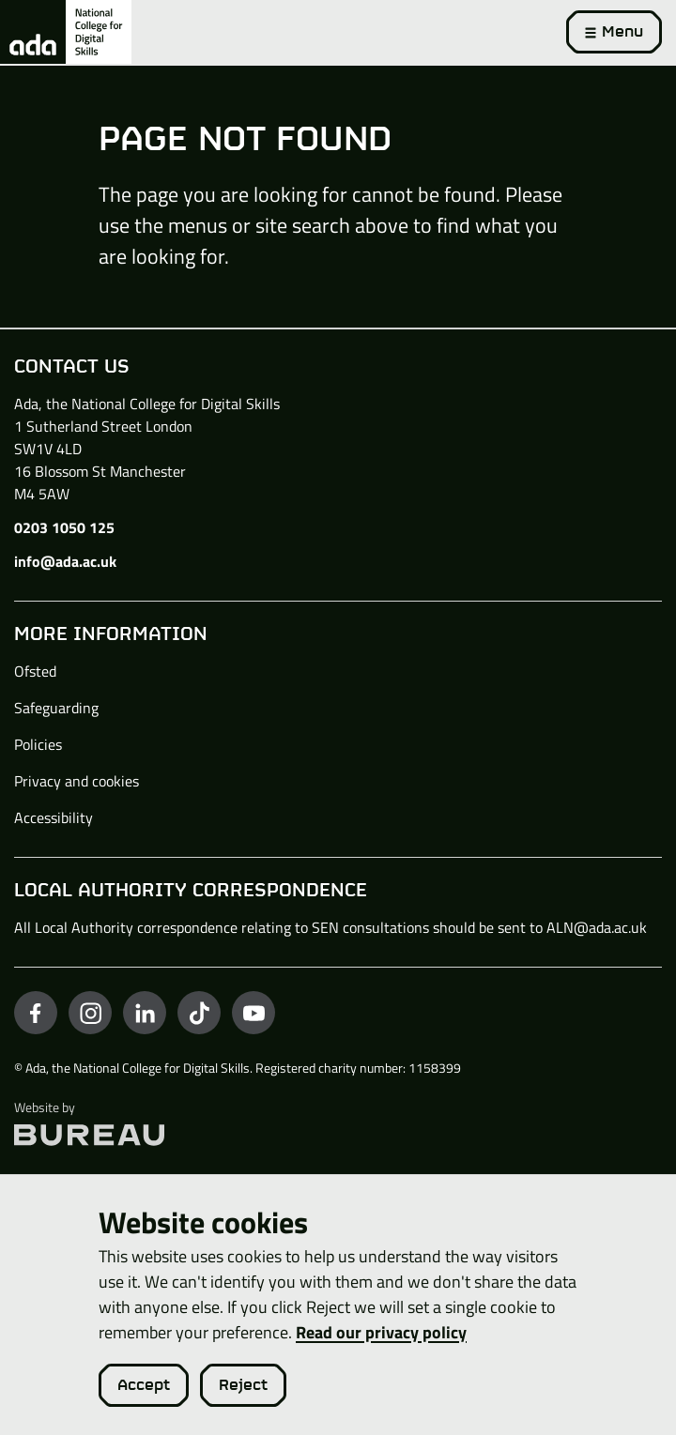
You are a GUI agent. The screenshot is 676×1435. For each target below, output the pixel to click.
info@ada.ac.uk (65, 561)
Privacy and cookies (76, 780)
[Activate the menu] (614, 31)
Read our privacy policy (381, 1332)
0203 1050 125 (64, 527)
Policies (38, 744)
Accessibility (53, 817)
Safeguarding (56, 707)
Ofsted (35, 671)
